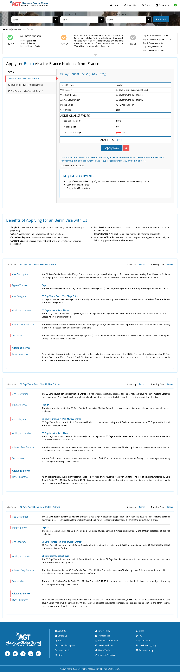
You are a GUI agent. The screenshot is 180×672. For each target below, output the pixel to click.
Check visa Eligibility (146, 645)
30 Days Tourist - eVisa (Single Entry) (23, 78)
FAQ (139, 635)
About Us (130, 5)
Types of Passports (65, 645)
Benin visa (16, 29)
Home (114, 5)
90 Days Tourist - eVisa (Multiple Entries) (25, 91)
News (59, 655)
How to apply (62, 650)
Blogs (140, 630)
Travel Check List (104, 645)
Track (146, 5)
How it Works (102, 650)
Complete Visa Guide (105, 655)
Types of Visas (143, 640)
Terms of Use (102, 635)
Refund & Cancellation (106, 640)
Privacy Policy (102, 630)
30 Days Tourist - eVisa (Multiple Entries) (25, 84)
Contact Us (162, 5)
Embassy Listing (144, 650)
